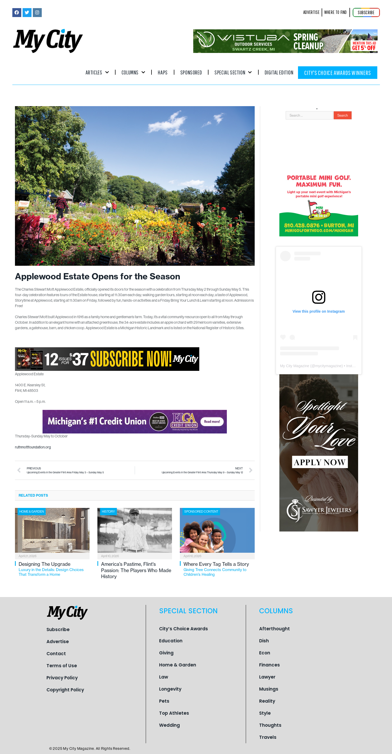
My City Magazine (294, 366)
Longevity (170, 689)
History (108, 511)
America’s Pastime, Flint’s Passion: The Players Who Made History (136, 570)
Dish (264, 641)
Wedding (169, 725)
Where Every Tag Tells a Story (219, 569)
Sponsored (191, 72)
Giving (166, 653)
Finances (269, 665)
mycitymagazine (328, 366)
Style (265, 713)
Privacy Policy (62, 678)
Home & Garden (31, 511)
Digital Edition (279, 72)
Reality (267, 701)
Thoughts (270, 725)
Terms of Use (61, 666)
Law (163, 677)
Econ (264, 653)
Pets (164, 701)
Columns (133, 72)
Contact (56, 653)
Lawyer (267, 677)
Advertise (57, 641)
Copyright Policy (65, 690)
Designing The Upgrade (54, 569)
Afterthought (274, 629)
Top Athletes (174, 713)
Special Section (233, 72)
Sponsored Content (201, 511)
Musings (268, 689)
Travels (267, 737)
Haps (163, 72)
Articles (97, 72)
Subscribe (58, 629)
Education (170, 641)
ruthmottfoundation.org (33, 447)
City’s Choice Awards (183, 629)
